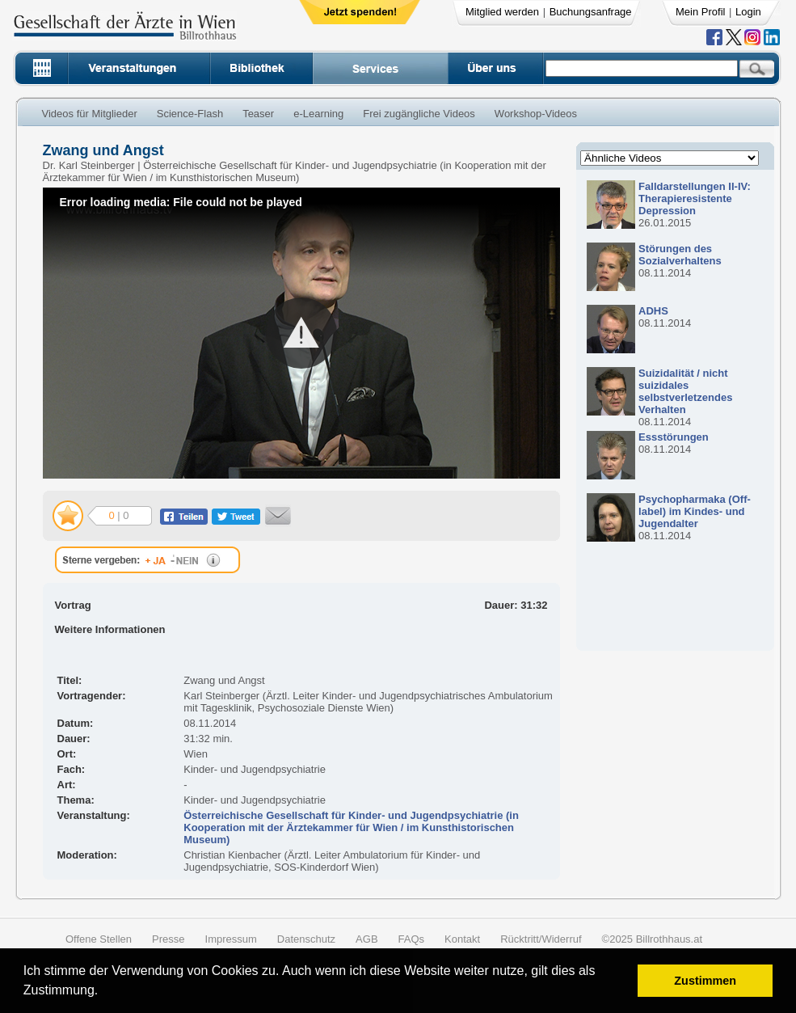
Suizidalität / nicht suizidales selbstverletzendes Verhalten (685, 391)
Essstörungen (673, 437)
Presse (168, 939)
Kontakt (462, 939)
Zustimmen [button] (705, 980)
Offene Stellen (98, 939)
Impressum (231, 939)
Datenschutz (306, 939)
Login (748, 12)
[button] (104, 992)
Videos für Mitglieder (89, 114)
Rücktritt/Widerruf (540, 939)
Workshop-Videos (536, 114)
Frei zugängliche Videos (419, 114)
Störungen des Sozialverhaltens (680, 255)
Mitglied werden (502, 12)
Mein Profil (700, 12)
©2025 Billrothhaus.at (652, 939)
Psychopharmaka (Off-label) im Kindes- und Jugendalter (694, 511)
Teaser (258, 114)
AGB (366, 939)
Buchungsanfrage (591, 12)
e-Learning (318, 114)
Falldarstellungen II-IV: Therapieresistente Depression (694, 198)
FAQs (411, 939)
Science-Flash (190, 114)
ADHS (653, 311)
